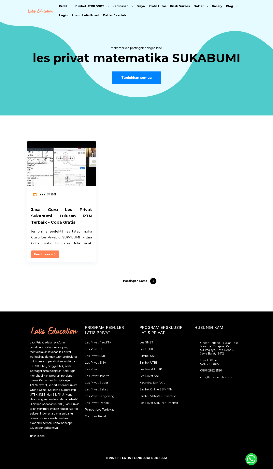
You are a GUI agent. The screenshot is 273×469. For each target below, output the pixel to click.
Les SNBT (146, 342)
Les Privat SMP (95, 356)
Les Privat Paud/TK (98, 342)
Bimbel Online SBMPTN (155, 389)
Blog (229, 6)
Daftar (199, 6)
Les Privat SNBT (150, 376)
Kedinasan (120, 6)
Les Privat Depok (97, 403)
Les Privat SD (94, 349)
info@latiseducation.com (217, 377)
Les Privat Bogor (96, 383)
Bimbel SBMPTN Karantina (157, 396)
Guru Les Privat (95, 416)
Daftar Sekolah (114, 15)
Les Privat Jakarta (97, 376)
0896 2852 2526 (211, 370)
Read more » (45, 254)
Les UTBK (146, 349)
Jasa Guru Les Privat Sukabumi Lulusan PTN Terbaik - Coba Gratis (61, 216)
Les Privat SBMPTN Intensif (158, 403)
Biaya (141, 6)
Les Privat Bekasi (96, 389)
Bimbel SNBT (148, 356)
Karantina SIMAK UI (152, 383)
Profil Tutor (157, 6)
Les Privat (92, 369)
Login (63, 15)
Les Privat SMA (95, 362)
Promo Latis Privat (85, 15)
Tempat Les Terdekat (99, 409)
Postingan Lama (135, 281)
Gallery (217, 6)
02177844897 (210, 364)
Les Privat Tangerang (99, 396)
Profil (63, 6)
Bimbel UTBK (148, 362)
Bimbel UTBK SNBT (89, 6)
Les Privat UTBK (150, 369)
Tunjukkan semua (136, 78)
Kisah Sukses (180, 6)
